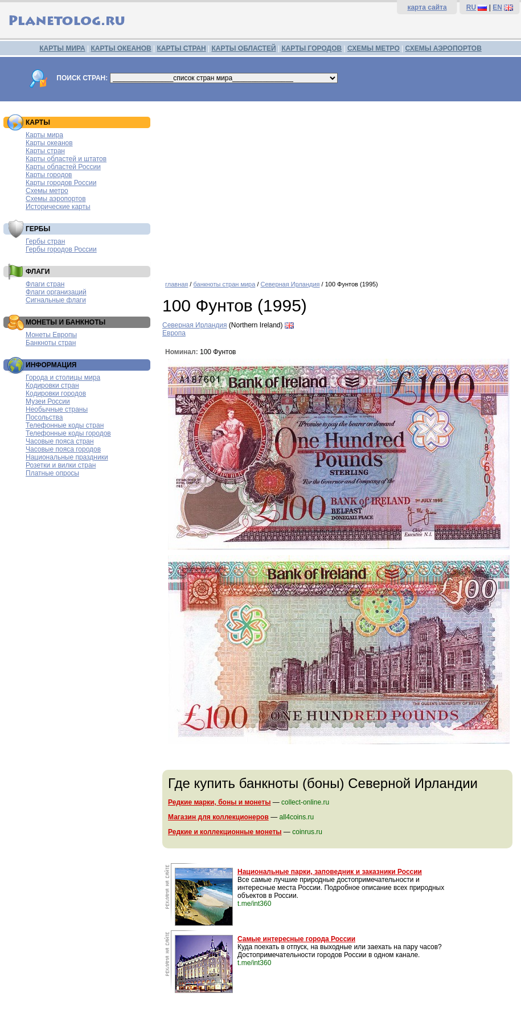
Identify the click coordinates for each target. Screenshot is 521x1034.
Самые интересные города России (296, 939)
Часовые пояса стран (60, 441)
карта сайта (426, 7)
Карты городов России (61, 183)
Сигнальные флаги (56, 300)
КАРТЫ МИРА (62, 48)
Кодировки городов (56, 393)
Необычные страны (57, 409)
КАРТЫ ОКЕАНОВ (121, 48)
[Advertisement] (338, 186)
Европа (174, 333)
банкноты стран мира (224, 284)
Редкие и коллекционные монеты (225, 832)
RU (471, 7)
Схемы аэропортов (56, 199)
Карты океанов (49, 143)
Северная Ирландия (290, 284)
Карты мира (44, 135)
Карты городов (49, 175)
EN (497, 7)
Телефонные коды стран (65, 425)
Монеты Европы (51, 335)
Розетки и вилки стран (61, 465)
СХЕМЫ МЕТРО (373, 48)
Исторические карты (58, 207)
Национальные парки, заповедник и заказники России (329, 872)
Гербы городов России (61, 249)
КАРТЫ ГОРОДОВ (311, 48)
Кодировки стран (52, 385)
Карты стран (45, 151)
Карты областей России (63, 167)
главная (176, 284)
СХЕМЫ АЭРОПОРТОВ (443, 48)
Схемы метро (47, 191)
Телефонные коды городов (68, 433)
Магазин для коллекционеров (218, 817)
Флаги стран (45, 284)
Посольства (44, 417)
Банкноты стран (51, 343)
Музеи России (48, 401)
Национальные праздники (67, 457)
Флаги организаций (56, 292)
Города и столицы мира (63, 377)
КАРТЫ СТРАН (181, 48)
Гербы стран (45, 241)
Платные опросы (52, 473)
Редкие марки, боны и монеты (219, 802)
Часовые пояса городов (63, 449)
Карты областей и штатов (66, 159)
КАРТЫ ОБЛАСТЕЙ (244, 48)
